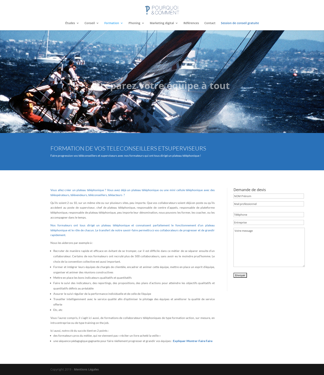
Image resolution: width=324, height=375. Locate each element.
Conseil (90, 23)
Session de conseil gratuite (240, 23)
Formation (111, 23)
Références (191, 23)
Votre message (269, 247)
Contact (210, 23)
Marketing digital (162, 23)
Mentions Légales (86, 369)
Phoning (134, 23)
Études (70, 23)
